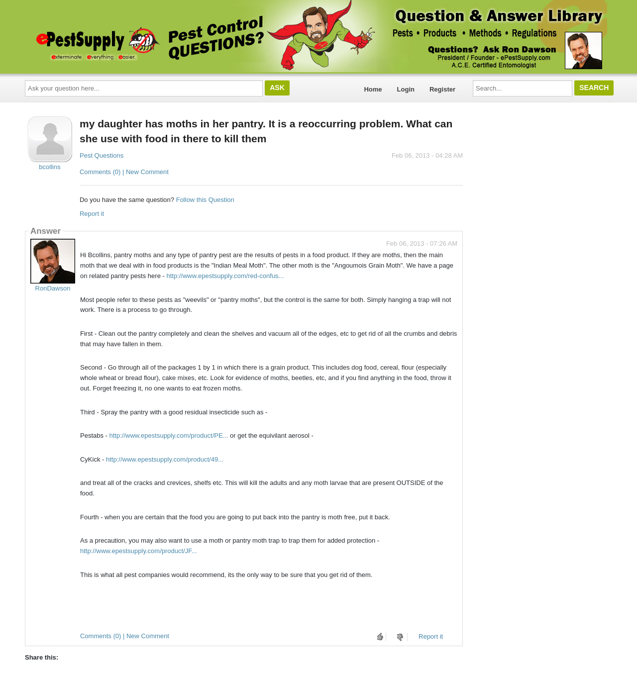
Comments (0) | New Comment (124, 172)
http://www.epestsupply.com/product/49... (164, 459)
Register (442, 89)
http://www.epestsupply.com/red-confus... (225, 276)
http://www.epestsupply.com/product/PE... (168, 435)
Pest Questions (101, 155)
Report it (92, 213)
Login (406, 89)
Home (373, 89)
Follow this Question (205, 199)
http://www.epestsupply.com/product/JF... (138, 551)
